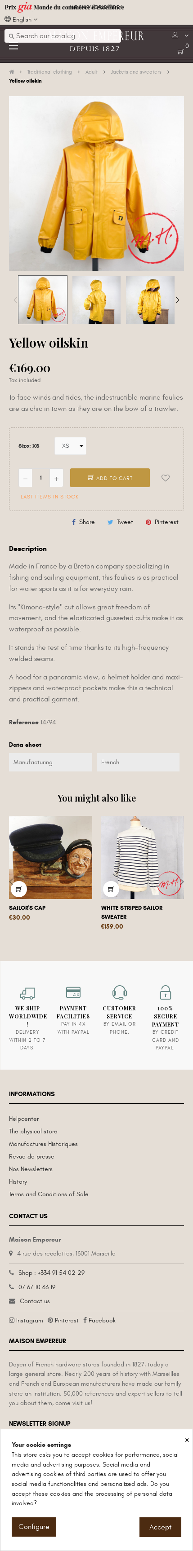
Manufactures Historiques (43, 1144)
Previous (16, 300)
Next (177, 300)
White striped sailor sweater (131, 912)
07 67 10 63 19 (36, 1287)
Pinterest (167, 522)
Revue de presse (31, 1156)
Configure (33, 1527)
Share (87, 522)
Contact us (35, 1301)
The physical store (33, 1131)
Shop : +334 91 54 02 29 (51, 1273)
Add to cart (110, 478)
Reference (24, 722)
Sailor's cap (27, 908)
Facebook (102, 1320)
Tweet (125, 522)
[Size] (70, 446)
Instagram (29, 1320)
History (18, 1181)
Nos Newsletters (31, 1169)
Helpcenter (24, 1119)
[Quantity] (40, 478)
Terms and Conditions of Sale (49, 1194)
